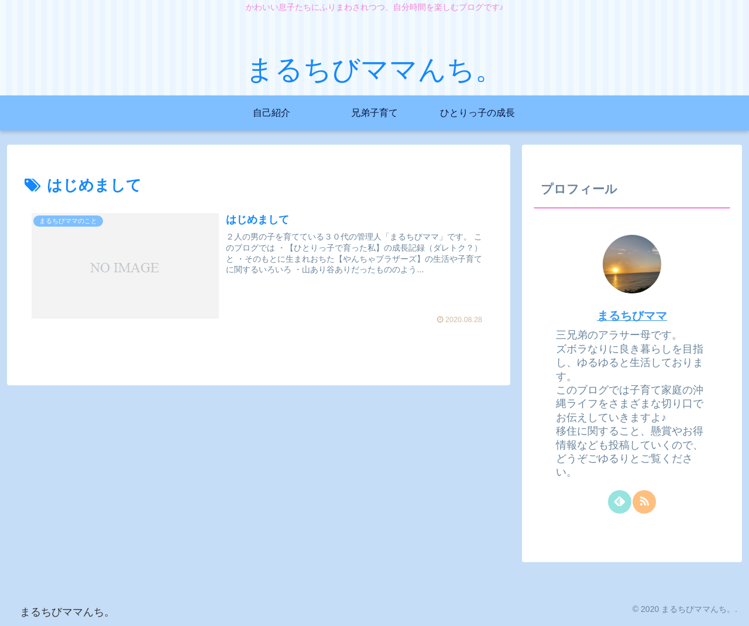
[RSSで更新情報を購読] (644, 502)
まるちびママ (632, 315)
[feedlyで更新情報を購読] (619, 502)
